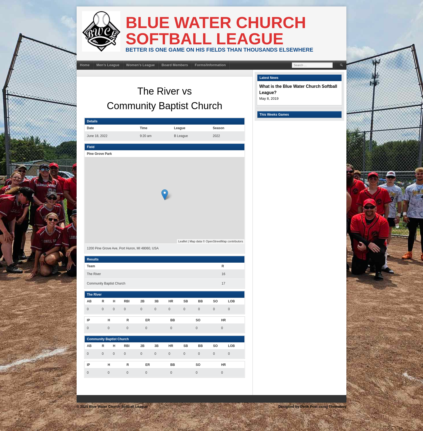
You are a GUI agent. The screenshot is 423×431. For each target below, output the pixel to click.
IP (88, 320)
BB (200, 301)
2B (142, 301)
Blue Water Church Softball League (216, 31)
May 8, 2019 (269, 98)
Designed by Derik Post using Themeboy (312, 407)
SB (185, 301)
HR (171, 301)
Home (85, 65)
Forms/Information (210, 65)
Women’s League (140, 65)
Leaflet (182, 241)
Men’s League (107, 65)
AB (89, 301)
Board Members (175, 65)
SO (215, 301)
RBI (126, 301)
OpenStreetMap (216, 241)
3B (156, 301)
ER (147, 320)
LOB (231, 301)
